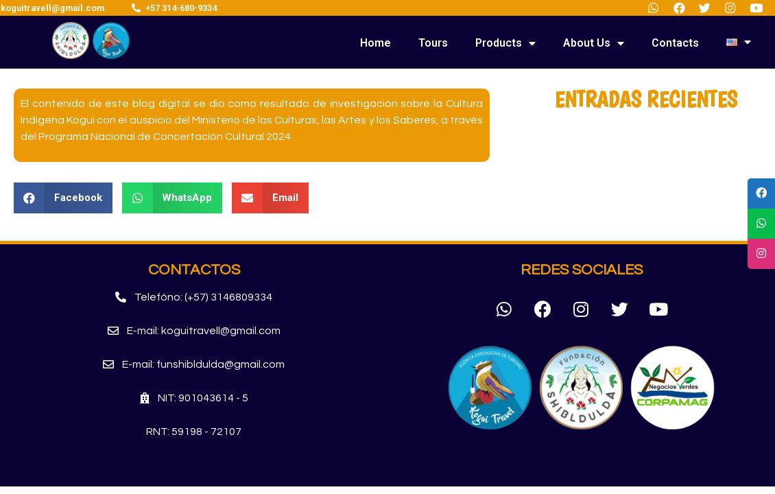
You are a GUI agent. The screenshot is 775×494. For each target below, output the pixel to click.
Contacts (675, 42)
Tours (433, 42)
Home (375, 42)
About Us (593, 43)
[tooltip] (761, 193)
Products (505, 43)
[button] (194, 297)
